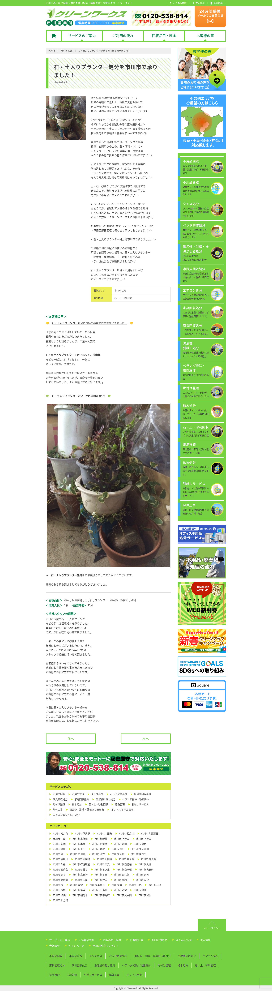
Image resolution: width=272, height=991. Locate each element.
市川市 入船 (59, 864)
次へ (145, 738)
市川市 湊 (58, 854)
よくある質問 (184, 940)
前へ (70, 738)
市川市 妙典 (101, 879)
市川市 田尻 (135, 884)
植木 (66, 600)
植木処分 (77, 804)
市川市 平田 (101, 874)
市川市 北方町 (60, 900)
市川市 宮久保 (121, 874)
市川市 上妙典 (121, 838)
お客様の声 (136, 940)
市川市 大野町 (146, 869)
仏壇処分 (72, 975)
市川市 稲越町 (82, 859)
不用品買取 (78, 794)
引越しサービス (140, 804)
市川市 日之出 (102, 869)
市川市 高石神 (80, 874)
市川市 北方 (98, 854)
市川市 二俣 (154, 884)
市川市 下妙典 (143, 838)
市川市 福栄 (76, 884)
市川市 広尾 (67, 50)
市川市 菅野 (118, 854)
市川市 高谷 (59, 874)
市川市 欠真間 (124, 895)
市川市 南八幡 (124, 869)
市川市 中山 (59, 838)
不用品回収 (59, 794)
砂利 (133, 600)
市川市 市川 (79, 849)
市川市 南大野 (148, 859)
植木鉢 (114, 600)
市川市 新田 (120, 844)
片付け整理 (59, 804)
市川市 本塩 (79, 844)
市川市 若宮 (120, 890)
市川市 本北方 (97, 884)
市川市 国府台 (60, 869)
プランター (101, 600)
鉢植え (124, 600)
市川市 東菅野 (126, 859)
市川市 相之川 (126, 833)
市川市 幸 (117, 884)
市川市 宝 (58, 884)
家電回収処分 (81, 799)
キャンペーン (76, 946)
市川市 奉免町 (102, 895)
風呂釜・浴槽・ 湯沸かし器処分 (87, 809)
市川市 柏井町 (60, 833)
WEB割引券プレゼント (105, 946)
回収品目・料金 (112, 940)
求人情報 (205, 940)
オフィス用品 (134, 975)
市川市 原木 (140, 844)
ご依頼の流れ (86, 940)
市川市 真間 (59, 849)
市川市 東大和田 (140, 849)
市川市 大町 (142, 874)
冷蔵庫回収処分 (142, 794)
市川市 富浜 (145, 895)
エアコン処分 (210, 956)
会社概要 (54, 946)
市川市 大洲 (145, 864)
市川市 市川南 (77, 854)
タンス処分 (97, 794)
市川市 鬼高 (140, 890)
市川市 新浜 (59, 844)
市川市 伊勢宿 (99, 844)
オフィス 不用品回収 (122, 809)
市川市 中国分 (104, 833)
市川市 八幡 (59, 890)
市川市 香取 (98, 849)
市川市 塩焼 (59, 895)
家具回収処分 (60, 799)
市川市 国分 (142, 879)
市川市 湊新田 (60, 859)
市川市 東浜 (103, 864)
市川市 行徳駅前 (81, 864)
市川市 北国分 (104, 859)
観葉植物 (77, 600)
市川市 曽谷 (81, 869)
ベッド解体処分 (118, 794)
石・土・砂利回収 (123, 297)
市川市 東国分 (138, 854)
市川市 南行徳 (124, 864)
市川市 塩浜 (79, 890)
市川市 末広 (118, 849)
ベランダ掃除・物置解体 (135, 799)
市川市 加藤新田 (150, 833)
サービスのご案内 (59, 940)
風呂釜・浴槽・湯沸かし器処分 (152, 956)
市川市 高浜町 (60, 879)
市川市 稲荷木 (80, 895)
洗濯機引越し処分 (105, 799)
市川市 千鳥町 (99, 890)
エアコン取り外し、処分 (66, 814)
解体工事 (58, 809)
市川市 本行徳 (80, 838)
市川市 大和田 (121, 879)
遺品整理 (120, 804)
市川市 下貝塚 (82, 833)
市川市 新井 (101, 838)
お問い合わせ (159, 940)
